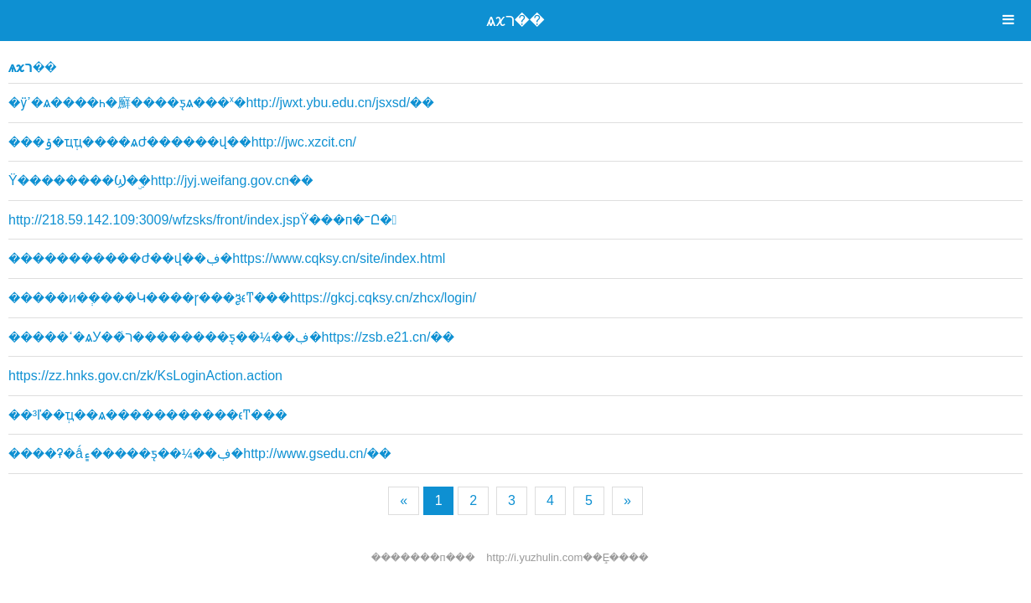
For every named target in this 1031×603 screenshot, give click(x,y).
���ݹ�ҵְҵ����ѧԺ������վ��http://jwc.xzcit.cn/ (182, 142)
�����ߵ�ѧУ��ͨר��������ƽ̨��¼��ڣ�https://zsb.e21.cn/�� (231, 337)
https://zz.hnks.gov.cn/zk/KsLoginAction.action (145, 375)
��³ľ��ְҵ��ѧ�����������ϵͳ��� (148, 415)
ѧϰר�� (515, 20)
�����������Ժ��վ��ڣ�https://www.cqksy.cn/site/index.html (226, 258)
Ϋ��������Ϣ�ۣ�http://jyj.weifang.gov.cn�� (160, 180)
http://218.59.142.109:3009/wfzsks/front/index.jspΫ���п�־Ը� (202, 220)
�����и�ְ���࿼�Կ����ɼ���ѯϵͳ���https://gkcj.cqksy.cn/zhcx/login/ (242, 298)
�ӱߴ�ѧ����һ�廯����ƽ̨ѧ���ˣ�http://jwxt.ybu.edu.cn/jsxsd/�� (221, 102)
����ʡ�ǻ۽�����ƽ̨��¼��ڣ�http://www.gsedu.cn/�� (199, 453)
